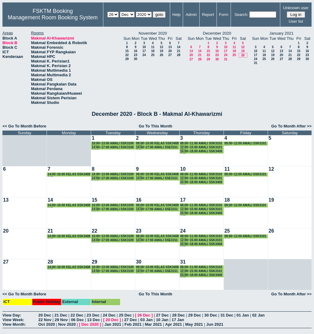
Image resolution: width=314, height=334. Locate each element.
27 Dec (162, 315)
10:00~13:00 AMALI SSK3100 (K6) (113, 144)
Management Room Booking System (53, 17)
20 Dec (44, 315)
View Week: (13, 319)
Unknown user (295, 8)
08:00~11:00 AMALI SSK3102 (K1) (201, 144)
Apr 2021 (173, 324)
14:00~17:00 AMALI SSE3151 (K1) (157, 148)
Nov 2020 (67, 324)
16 (135, 51)
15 (126, 51)
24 (144, 55)
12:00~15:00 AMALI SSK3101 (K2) (201, 148)
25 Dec (125, 315)
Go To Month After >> (291, 126)
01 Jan (242, 315)
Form (223, 14)
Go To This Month (155, 126)
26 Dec (143, 315)
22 (126, 55)
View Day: (11, 315)
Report (208, 14)
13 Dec (93, 319)
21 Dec (61, 315)
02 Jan (258, 315)
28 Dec (178, 315)
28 (178, 55)
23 (135, 55)
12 (161, 47)
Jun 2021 (214, 324)
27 (170, 55)
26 (161, 55)
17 (144, 51)
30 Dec (210, 315)
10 (144, 47)
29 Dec (194, 315)
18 (153, 51)
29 (126, 59)
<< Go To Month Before (24, 126)
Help (176, 14)
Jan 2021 (112, 324)
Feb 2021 (133, 324)
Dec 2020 (89, 324)
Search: (241, 14)
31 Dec (226, 315)
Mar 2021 (153, 324)
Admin (191, 14)
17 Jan (178, 319)
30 (135, 59)
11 (153, 47)
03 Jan (146, 319)
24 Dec (109, 315)
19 (161, 51)
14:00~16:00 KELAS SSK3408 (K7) (69, 174)
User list (296, 21)
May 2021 (194, 324)
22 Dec (77, 315)
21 (178, 51)
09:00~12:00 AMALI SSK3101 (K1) (245, 144)
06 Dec (77, 319)
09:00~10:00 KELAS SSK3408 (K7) (157, 144)
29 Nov (61, 319)
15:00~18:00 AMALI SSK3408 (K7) (201, 152)
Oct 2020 (46, 324)
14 (178, 47)
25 (153, 55)
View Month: (14, 324)
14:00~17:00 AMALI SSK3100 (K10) (113, 148)
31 (225, 59)
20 (170, 51)
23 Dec (93, 315)
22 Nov (45, 319)
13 (170, 47)
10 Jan (162, 319)
